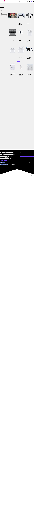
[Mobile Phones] (13, 164)
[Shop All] (13, 162)
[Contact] (2, 162)
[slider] (7, 14)
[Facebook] (31, 162)
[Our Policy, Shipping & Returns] (4, 164)
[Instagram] (31, 163)
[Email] (26, 153)
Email (20, 152)
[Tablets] (13, 166)
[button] (33, 1)
